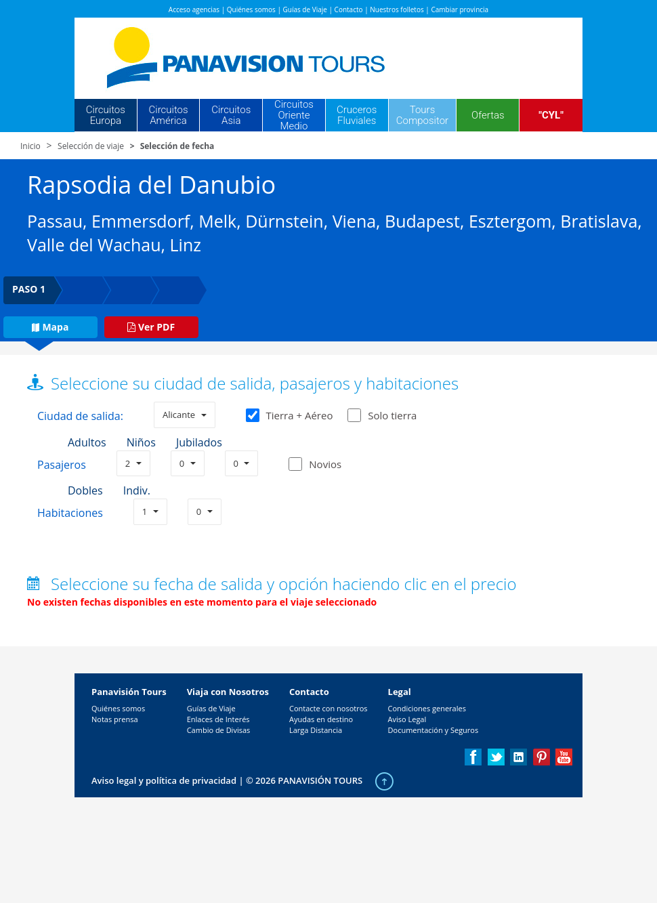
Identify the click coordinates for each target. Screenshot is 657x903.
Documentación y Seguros (433, 730)
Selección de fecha (177, 146)
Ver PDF (151, 326)
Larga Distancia (315, 730)
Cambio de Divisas (219, 730)
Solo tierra (382, 415)
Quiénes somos (251, 9)
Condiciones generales (427, 708)
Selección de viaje (91, 146)
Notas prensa (114, 719)
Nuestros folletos (396, 9)
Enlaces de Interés (218, 719)
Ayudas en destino (321, 719)
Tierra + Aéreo (289, 415)
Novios (325, 464)
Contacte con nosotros (328, 708)
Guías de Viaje (305, 9)
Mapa (50, 326)
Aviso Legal (407, 719)
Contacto (349, 9)
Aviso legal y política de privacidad (163, 780)
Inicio (30, 146)
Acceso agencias (194, 9)
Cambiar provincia (459, 9)
